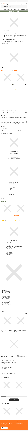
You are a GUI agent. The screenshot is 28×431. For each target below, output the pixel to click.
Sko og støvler (13, 9)
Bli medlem (4, 427)
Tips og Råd (2, 13)
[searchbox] (15, 6)
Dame (5, 9)
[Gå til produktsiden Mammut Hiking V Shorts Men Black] (7, 77)
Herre (1, 9)
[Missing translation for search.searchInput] (2, 6)
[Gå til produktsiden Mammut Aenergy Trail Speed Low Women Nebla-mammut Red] (7, 320)
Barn (18, 9)
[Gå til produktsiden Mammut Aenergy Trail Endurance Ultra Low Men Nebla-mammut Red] (20, 320)
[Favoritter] (21, 4)
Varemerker (7, 13)
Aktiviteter (23, 9)
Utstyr (8, 9)
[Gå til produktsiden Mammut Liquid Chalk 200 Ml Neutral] (20, 208)
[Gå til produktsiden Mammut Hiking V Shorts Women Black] (20, 77)
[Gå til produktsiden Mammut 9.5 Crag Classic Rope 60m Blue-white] (7, 208)
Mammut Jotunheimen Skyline (14, 13)
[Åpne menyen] (1, 4)
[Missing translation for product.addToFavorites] (12, 70)
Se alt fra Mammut (14, 399)
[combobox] (14, 6)
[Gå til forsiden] (6, 4)
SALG (27, 9)
